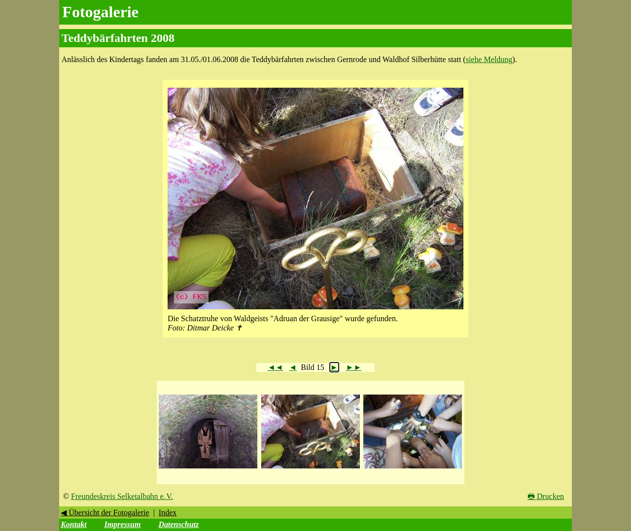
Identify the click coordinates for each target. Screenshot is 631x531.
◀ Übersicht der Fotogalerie (105, 512)
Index (167, 512)
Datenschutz (178, 524)
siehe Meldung (489, 59)
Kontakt (73, 524)
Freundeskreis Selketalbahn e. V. (122, 496)
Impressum (123, 524)
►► (354, 367)
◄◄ (275, 367)
